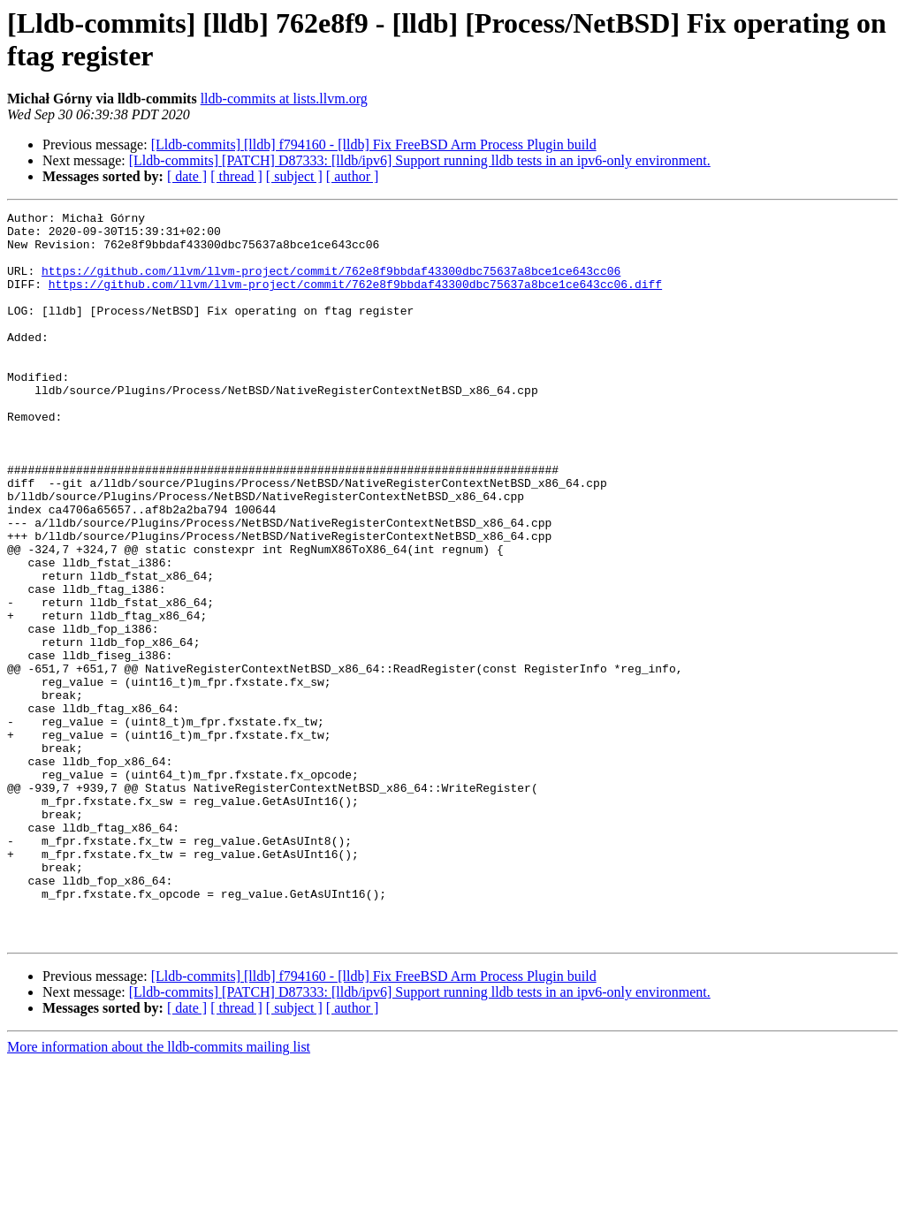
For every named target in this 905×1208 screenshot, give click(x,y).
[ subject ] (294, 176)
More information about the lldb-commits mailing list (158, 1192)
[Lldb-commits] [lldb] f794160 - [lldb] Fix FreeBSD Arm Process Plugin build (374, 144)
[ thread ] (236, 176)
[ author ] (352, 176)
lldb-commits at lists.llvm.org (284, 98)
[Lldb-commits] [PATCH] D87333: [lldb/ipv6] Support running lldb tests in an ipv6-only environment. (420, 160)
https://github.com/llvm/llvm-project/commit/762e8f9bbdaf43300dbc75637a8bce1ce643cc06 (331, 284)
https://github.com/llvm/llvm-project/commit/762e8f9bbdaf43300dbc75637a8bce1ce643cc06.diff (355, 300)
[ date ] (187, 176)
